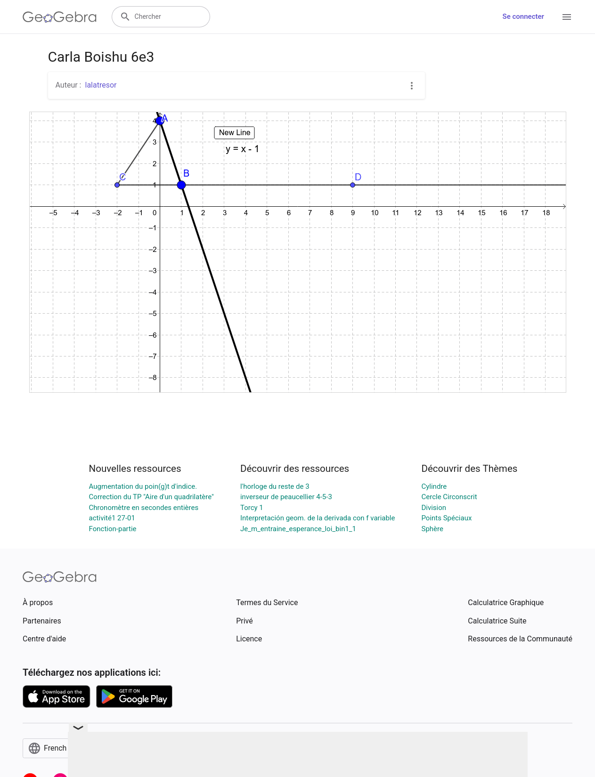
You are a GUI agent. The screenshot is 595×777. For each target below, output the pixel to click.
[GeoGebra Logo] (60, 17)
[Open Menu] (566, 17)
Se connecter (523, 16)
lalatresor (100, 85)
